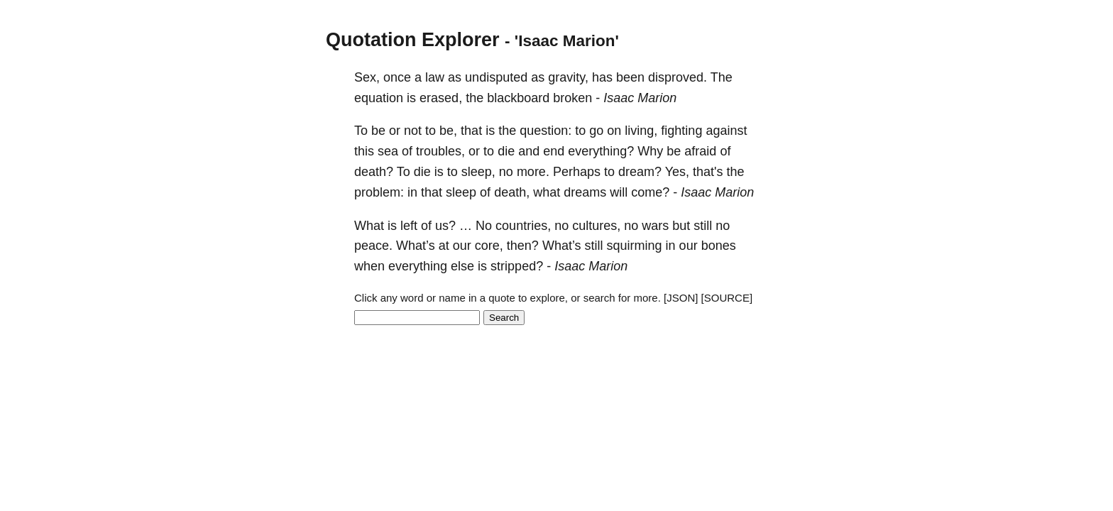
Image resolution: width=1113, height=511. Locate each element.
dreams (585, 192)
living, (641, 130)
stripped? (516, 266)
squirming (634, 245)
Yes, (677, 172)
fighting (681, 130)
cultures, (596, 226)
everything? (601, 151)
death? (373, 172)
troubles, (440, 151)
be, (448, 130)
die (506, 151)
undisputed (496, 77)
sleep (461, 192)
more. (533, 172)
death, (512, 192)
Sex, (367, 77)
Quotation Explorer (413, 39)
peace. (373, 245)
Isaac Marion (639, 98)
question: (545, 130)
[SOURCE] (727, 298)
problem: (379, 192)
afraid (700, 151)
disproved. (677, 77)
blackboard (518, 98)
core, (489, 245)
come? (650, 192)
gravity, (568, 77)
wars (655, 226)
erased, (441, 98)
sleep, (478, 172)
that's (708, 172)
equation (378, 98)
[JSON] (681, 298)
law (434, 77)
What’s (415, 245)
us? (445, 226)
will (618, 192)
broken (572, 98)
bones (718, 245)
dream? (640, 172)
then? (523, 245)
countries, (523, 226)
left (408, 226)
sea (388, 151)
